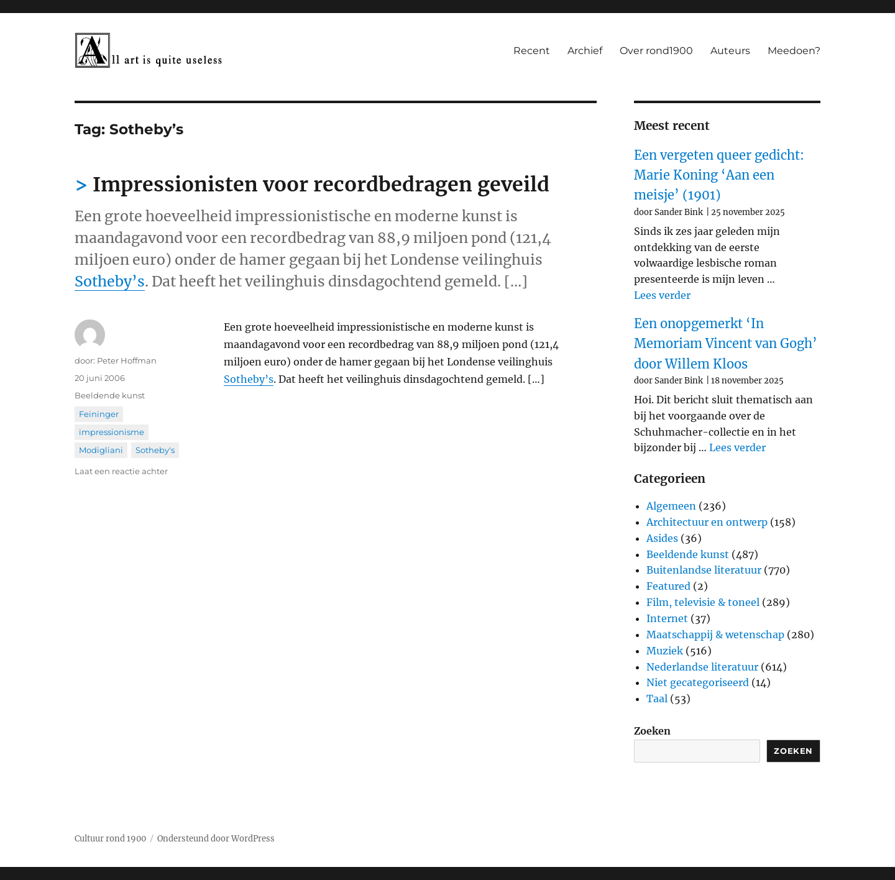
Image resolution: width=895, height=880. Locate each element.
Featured (668, 586)
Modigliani (101, 450)
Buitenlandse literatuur (703, 570)
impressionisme (111, 432)
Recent (531, 51)
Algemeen (671, 506)
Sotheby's (155, 450)
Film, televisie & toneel (703, 602)
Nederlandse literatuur (702, 667)
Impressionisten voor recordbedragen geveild (321, 184)
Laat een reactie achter (121, 471)
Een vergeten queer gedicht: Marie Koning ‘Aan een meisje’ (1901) (719, 175)
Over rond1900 (656, 51)
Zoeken (652, 731)
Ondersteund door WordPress (216, 838)
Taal (657, 698)
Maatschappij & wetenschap (715, 634)
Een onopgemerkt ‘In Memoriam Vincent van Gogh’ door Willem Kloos (725, 344)
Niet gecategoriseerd (697, 682)
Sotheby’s (110, 281)
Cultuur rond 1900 (110, 838)
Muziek (664, 650)
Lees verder (662, 295)
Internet (667, 618)
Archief (584, 51)
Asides (662, 538)
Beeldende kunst (110, 395)
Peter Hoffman (127, 360)
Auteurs (730, 51)
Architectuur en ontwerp (707, 522)
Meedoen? (794, 51)
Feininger (99, 414)
